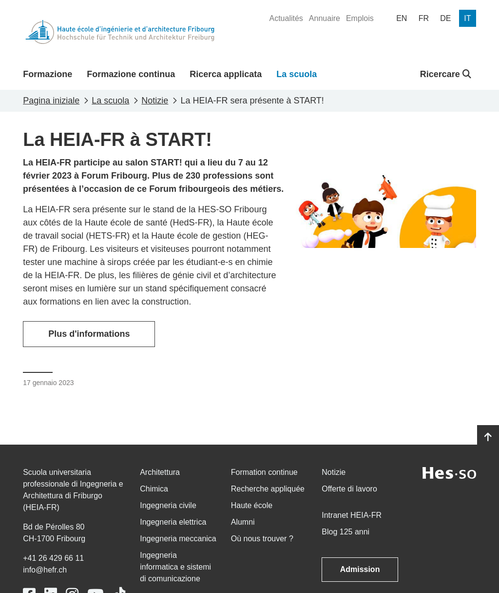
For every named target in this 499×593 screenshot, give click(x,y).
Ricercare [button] (445, 74)
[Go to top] (488, 437)
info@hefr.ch (45, 570)
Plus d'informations (89, 334)
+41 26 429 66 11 (53, 558)
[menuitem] (286, 18)
